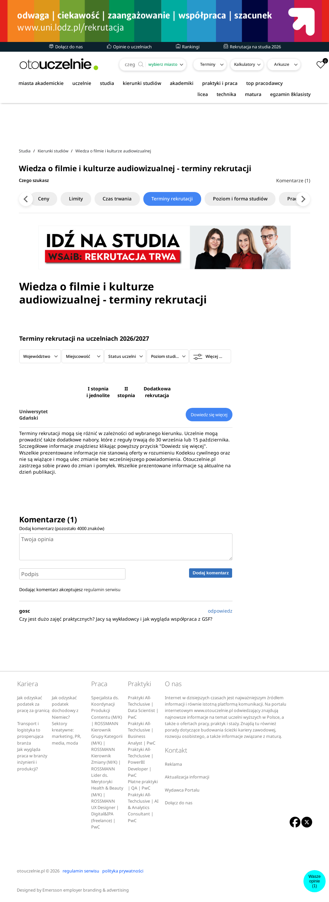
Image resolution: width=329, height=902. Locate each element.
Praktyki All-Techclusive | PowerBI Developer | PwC (140, 762)
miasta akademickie (41, 83)
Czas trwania (119, 198)
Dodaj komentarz (211, 572)
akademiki (181, 83)
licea (202, 94)
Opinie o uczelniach (129, 47)
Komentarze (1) (293, 180)
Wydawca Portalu (182, 790)
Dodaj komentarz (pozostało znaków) (61, 528)
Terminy (207, 64)
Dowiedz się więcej (209, 415)
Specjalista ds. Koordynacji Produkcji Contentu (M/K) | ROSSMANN (106, 710)
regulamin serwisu (102, 589)
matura (253, 94)
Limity (78, 198)
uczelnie (81, 83)
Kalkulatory (244, 64)
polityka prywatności (122, 871)
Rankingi (187, 47)
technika (226, 94)
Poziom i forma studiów (243, 198)
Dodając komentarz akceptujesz (69, 589)
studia (107, 83)
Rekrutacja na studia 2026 (252, 47)
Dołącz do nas (66, 47)
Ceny (45, 198)
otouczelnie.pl (31, 871)
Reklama (173, 764)
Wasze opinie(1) (314, 881)
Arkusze (281, 64)
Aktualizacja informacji (187, 777)
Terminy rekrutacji (174, 198)
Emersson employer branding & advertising (85, 890)
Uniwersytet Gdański (33, 414)
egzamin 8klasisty (290, 94)
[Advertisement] (164, 124)
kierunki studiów (142, 83)
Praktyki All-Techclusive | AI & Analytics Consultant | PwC (143, 807)
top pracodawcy (264, 83)
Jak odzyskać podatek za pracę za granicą (33, 704)
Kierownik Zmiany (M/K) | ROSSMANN (106, 762)
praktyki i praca (219, 83)
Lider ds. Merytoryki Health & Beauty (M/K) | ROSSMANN (107, 788)
